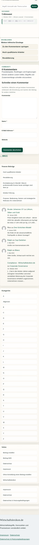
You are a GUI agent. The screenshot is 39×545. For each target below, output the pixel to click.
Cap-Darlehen (20, 240)
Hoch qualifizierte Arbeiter (12, 172)
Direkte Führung (8, 193)
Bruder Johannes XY (15, 209)
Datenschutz (7, 463)
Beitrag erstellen (8, 453)
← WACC (4, 156)
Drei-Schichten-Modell (22, 228)
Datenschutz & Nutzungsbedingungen (16, 500)
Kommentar (6, 95)
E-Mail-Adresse (8, 130)
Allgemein (6, 302)
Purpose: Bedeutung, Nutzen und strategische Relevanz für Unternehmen (19, 199)
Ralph (9, 240)
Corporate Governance (19, 266)
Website (5, 140)
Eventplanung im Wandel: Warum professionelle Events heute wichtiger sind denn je (17, 185)
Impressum (7, 469)
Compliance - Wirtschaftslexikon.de (21, 263)
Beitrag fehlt (7, 458)
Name (4, 121)
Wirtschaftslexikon (9, 480)
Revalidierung (8, 177)
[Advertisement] (19, 30)
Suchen (34, 6)
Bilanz (17, 250)
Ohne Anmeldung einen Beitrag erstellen (17, 474)
